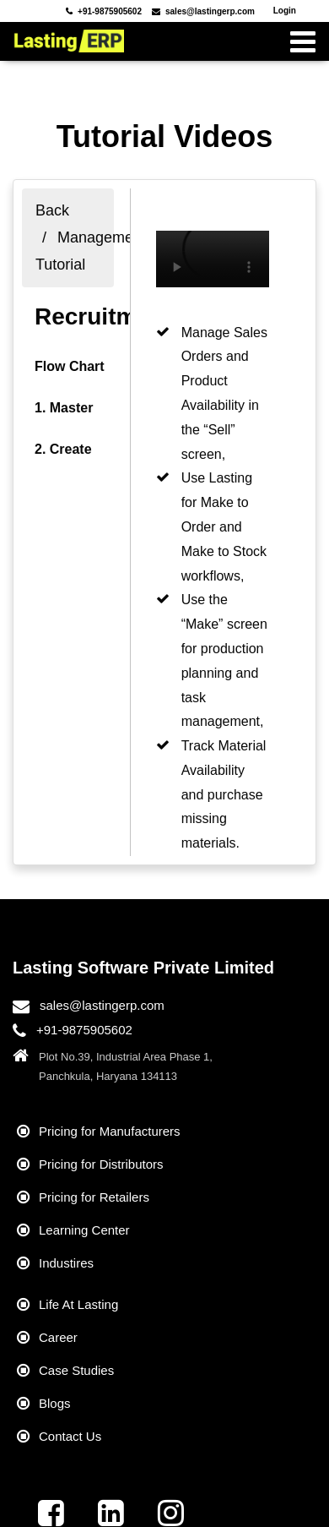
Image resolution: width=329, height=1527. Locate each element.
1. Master (64, 408)
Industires (66, 1263)
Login (284, 10)
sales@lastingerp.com (102, 1005)
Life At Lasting (78, 1304)
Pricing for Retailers (94, 1197)
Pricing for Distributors (101, 1164)
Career (58, 1337)
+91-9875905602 (84, 1030)
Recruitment (103, 316)
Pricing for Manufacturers (110, 1131)
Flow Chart (70, 366)
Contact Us (70, 1436)
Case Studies (76, 1370)
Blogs (55, 1403)
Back (52, 210)
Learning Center (84, 1230)
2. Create (63, 449)
